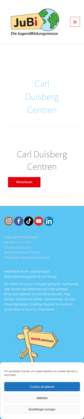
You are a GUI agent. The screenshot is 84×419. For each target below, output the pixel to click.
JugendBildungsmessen (21, 237)
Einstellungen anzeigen (42, 409)
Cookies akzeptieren (42, 387)
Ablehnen (42, 398)
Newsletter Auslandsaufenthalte (27, 257)
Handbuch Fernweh (18, 242)
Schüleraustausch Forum (22, 252)
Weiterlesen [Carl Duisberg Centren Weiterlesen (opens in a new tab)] (24, 183)
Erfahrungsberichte (17, 247)
